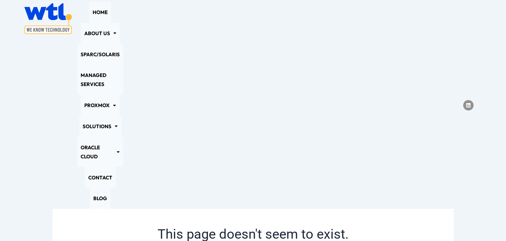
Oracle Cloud (362, 18)
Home (103, 18)
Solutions (315, 18)
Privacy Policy (185, 223)
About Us (134, 18)
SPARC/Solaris (176, 18)
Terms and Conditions (312, 223)
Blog (428, 18)
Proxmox (275, 18)
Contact (402, 18)
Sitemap (265, 223)
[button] (133, 18)
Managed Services (227, 18)
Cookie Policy (228, 223)
